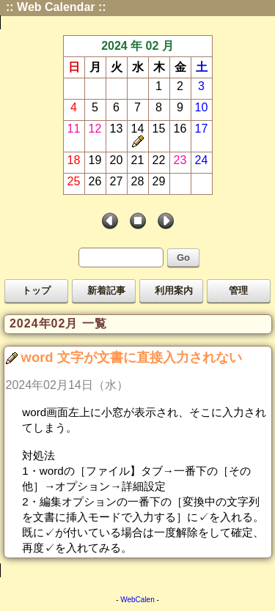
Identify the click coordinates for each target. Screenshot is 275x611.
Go (183, 257)
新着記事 (106, 290)
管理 (238, 290)
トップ (36, 290)
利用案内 (174, 290)
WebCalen (137, 600)
